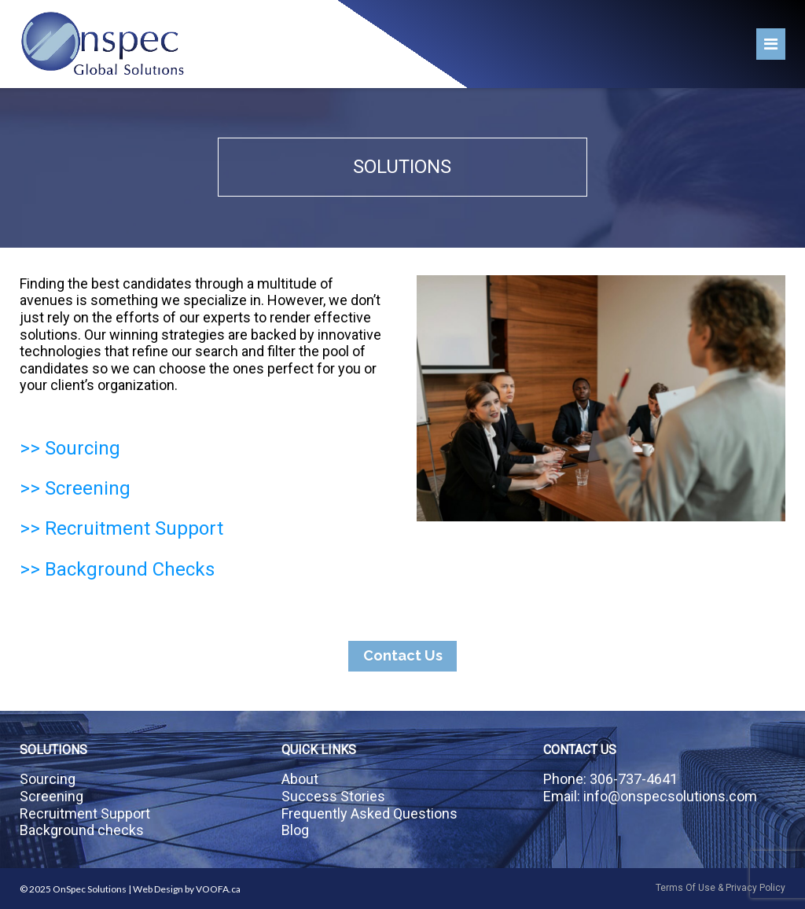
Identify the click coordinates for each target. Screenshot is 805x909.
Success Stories (333, 796)
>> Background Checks (117, 569)
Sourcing (47, 779)
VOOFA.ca (218, 889)
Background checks (82, 830)
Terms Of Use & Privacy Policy (720, 887)
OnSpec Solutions (90, 889)
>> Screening (75, 488)
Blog (295, 830)
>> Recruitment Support (121, 528)
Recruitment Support (85, 813)
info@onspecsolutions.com (670, 796)
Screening (51, 796)
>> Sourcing (70, 448)
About (299, 779)
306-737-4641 (634, 779)
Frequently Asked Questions (369, 813)
